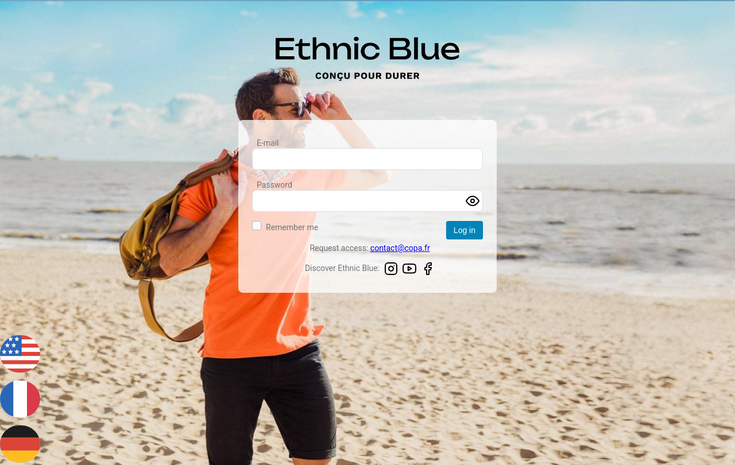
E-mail (268, 143)
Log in (464, 230)
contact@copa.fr (400, 248)
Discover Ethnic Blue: (370, 270)
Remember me (292, 227)
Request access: (370, 248)
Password (274, 184)
